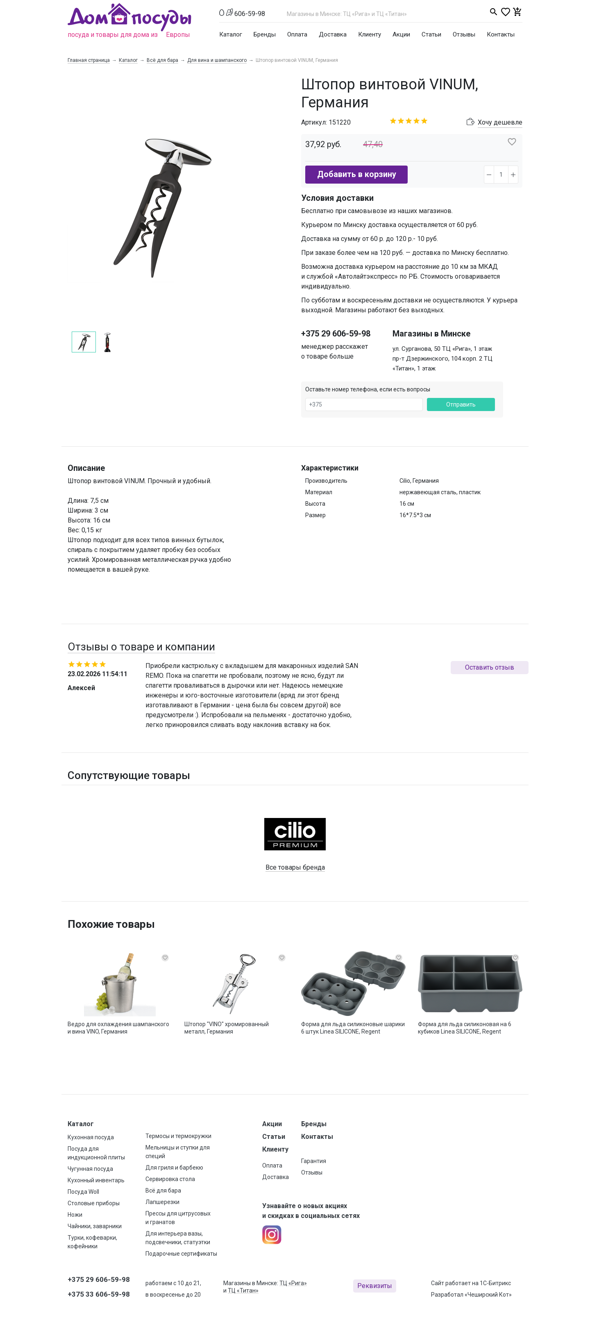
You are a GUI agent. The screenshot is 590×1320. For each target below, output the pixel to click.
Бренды (265, 34)
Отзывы (464, 34)
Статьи (431, 34)
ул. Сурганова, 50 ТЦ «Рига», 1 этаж (442, 348)
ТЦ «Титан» (243, 1290)
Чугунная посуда (90, 1169)
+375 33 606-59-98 (99, 1294)
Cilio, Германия (419, 480)
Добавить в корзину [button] (356, 174)
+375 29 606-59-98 (335, 334)
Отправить (461, 404)
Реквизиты (374, 1286)
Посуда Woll (83, 1191)
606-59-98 (249, 14)
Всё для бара (162, 60)
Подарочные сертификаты (181, 1253)
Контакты (501, 34)
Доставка (333, 34)
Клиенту (369, 34)
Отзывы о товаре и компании (141, 647)
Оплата (297, 34)
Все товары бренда (295, 867)
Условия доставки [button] (337, 198)
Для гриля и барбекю (174, 1167)
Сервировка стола (170, 1179)
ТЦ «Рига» (293, 1283)
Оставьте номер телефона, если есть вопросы (367, 389)
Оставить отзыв (489, 667)
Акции (401, 34)
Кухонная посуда (91, 1137)
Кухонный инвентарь (96, 1180)
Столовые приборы (94, 1203)
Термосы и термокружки (178, 1136)
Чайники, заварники (95, 1226)
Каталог (230, 34)
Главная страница (89, 60)
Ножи (75, 1214)
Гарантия (313, 1161)
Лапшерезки (162, 1202)
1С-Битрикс (495, 1283)
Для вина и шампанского (217, 60)
